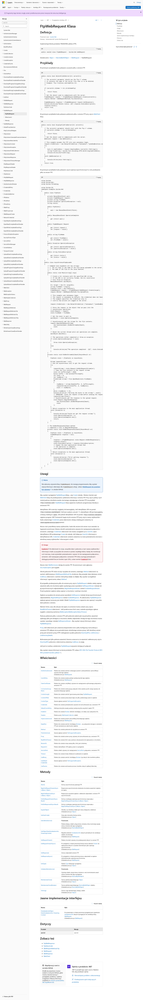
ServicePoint (44, 750)
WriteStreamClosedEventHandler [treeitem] (13, 331)
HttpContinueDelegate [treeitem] (10, 130)
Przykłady (119, 26)
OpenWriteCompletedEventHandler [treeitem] (13, 231)
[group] (71, 145)
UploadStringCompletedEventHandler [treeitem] (14, 278)
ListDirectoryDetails (46, 635)
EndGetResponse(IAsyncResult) (49, 804)
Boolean (67, 711)
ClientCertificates (45, 683)
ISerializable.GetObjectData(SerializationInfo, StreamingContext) (50, 913)
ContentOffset (45, 698)
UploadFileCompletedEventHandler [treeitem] (13, 264)
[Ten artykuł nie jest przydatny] (136, 47)
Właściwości (120, 31)
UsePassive (44, 766)
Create (75, 495)
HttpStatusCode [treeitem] (8, 171)
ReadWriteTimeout (46, 609)
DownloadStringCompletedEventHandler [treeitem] (15, 94)
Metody (119, 33)
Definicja (119, 23)
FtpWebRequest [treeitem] (9, 114)
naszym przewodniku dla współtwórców (53, 981)
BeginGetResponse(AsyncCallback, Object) (73, 806)
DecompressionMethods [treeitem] (10, 67)
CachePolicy (44, 678)
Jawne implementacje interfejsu (125, 35)
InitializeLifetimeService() (48, 869)
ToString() (43, 890)
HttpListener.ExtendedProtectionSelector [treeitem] (15, 137)
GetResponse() (45, 853)
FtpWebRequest (61, 495)
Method (86, 571)
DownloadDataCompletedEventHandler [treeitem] (15, 80)
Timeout (84, 612)
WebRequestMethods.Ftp (64, 574)
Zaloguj (139, 2)
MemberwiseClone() (46, 880)
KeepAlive (43, 724)
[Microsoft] (3, 2)
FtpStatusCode (48, 946)
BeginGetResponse (57, 597)
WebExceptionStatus (75, 612)
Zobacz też (120, 40)
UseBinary (43, 577)
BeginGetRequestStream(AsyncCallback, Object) (74, 801)
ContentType (44, 701)
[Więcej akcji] (101, 20)
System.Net (53, 37)
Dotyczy (119, 38)
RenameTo (44, 743)
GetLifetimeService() (46, 820)
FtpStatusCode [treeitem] (8, 107)
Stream (95, 843)
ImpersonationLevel (46, 718)
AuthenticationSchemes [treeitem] (10, 37)
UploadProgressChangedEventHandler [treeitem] (14, 271)
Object (51, 58)
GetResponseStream (64, 621)
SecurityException (45, 567)
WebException (64, 612)
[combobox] (14, 22)
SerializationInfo (76, 833)
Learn (42, 20)
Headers (43, 715)
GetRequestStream (88, 586)
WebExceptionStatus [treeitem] (9, 294)
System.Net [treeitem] (7, 30)
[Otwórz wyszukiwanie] (134, 2)
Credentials (55, 520)
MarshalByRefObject (62, 58)
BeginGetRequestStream (72, 588)
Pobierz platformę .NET (133, 7)
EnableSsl (45, 549)
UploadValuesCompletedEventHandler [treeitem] (14, 284)
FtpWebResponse (95, 597)
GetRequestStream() (46, 840)
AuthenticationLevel (46, 671)
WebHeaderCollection (68, 715)
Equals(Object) (45, 810)
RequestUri (44, 747)
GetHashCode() (45, 815)
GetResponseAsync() (46, 856)
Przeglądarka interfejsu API (59, 20)
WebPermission (53, 565)
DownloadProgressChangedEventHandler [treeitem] (15, 87)
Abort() (43, 785)
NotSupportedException (74, 701)
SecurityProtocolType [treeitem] (10, 237)
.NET (48, 20)
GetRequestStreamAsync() (48, 843)
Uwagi (118, 28)
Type (67, 863)
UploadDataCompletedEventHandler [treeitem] (14, 257)
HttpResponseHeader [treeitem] (10, 167)
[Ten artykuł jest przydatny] (134, 47)
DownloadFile (85, 633)
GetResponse (76, 595)
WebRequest (75, 58)
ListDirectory (94, 633)
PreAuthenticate (45, 733)
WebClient (97, 114)
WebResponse (48, 954)
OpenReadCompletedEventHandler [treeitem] (13, 224)
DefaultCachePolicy (46, 708)
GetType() (43, 863)
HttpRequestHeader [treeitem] (9, 164)
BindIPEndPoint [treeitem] (8, 47)
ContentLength (45, 694)
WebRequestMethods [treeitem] (10, 308)
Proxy (42, 628)
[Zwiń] (26, 18)
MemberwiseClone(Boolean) (48, 885)
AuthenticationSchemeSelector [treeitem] (12, 40)
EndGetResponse (73, 597)
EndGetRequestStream (92, 588)
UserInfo (89, 532)
